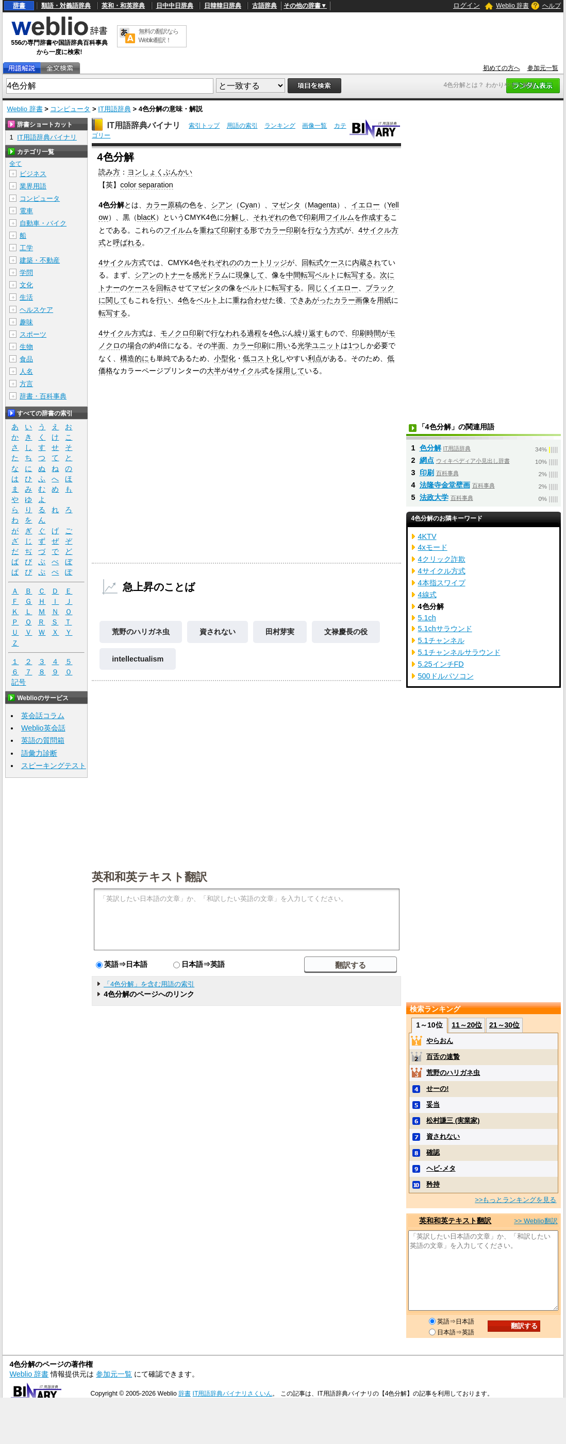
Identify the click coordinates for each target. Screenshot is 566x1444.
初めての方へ (501, 68)
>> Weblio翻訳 (535, 1221)
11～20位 (467, 1025)
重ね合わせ (250, 300)
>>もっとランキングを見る (515, 1200)
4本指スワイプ (441, 583)
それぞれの (271, 217)
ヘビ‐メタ (440, 1168)
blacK (146, 217)
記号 (18, 682)
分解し (235, 217)
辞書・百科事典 (43, 396)
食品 (26, 359)
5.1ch (427, 618)
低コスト (257, 358)
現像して (250, 275)
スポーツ (33, 334)
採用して (290, 371)
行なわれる (229, 333)
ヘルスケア (36, 310)
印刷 (311, 217)
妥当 (433, 1104)
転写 (308, 275)
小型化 (225, 358)
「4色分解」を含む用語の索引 (149, 984)
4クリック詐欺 (441, 559)
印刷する (235, 230)
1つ (353, 345)
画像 (362, 300)
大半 (214, 371)
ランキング (279, 125)
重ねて (210, 230)
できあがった (312, 300)
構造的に (134, 358)
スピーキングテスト (53, 765)
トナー (174, 275)
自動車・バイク (43, 223)
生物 (26, 347)
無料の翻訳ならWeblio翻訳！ (158, 36)
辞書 (19, 5)
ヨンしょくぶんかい (159, 172)
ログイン (466, 5)
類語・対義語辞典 (66, 5)
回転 (163, 288)
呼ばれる (127, 242)
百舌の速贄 (443, 1056)
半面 (218, 345)
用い (283, 345)
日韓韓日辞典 (222, 5)
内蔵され (366, 262)
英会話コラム (42, 715)
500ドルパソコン (446, 676)
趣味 (26, 322)
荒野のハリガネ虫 (141, 632)
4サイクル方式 (122, 262)
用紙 (384, 300)
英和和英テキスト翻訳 (149, 876)
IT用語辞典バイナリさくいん (233, 1393)
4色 (183, 300)
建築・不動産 (40, 260)
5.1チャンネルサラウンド (459, 652)
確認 (433, 1152)
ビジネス (33, 174)
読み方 (109, 172)
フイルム (339, 217)
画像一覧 (314, 125)
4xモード (432, 547)
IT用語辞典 (114, 109)
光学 (304, 345)
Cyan (248, 205)
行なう (318, 230)
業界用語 (33, 186)
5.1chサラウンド (445, 628)
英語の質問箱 (42, 740)
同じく (318, 288)
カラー (157, 205)
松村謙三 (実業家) (452, 1120)
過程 (254, 333)
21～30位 (504, 1025)
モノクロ (174, 333)
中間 (293, 275)
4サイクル (244, 371)
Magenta (322, 205)
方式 (336, 230)
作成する (375, 217)
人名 (26, 371)
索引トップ (204, 125)
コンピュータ (70, 109)
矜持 (433, 1184)
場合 (134, 345)
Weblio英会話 (43, 728)
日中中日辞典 (174, 5)
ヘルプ (551, 5)
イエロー (365, 205)
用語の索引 (242, 125)
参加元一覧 (542, 68)
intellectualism (137, 659)
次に (387, 275)
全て (15, 164)
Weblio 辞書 (512, 5)
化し (279, 358)
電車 (26, 211)
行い (163, 300)
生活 (26, 297)
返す (316, 333)
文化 (26, 285)
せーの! (437, 1088)
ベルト (326, 275)
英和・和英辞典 (123, 5)
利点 (315, 358)
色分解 (430, 448)
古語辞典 (264, 5)
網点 (427, 460)
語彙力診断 (39, 753)
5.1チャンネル (441, 640)
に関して (112, 300)
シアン (221, 205)
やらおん (439, 1041)
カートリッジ (265, 262)
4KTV (427, 536)
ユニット (326, 345)
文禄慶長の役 (346, 632)
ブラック (379, 288)
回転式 (312, 262)
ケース (334, 262)
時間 (374, 333)
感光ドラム (210, 275)
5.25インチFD (441, 664)
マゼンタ (286, 205)
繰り (301, 333)
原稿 (175, 205)
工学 (26, 248)
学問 (26, 272)
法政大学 (434, 497)
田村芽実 (279, 632)
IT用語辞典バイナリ (143, 125)
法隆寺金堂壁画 (445, 485)
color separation (146, 185)
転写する (358, 275)
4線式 (427, 594)
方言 (26, 384)
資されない (217, 632)
